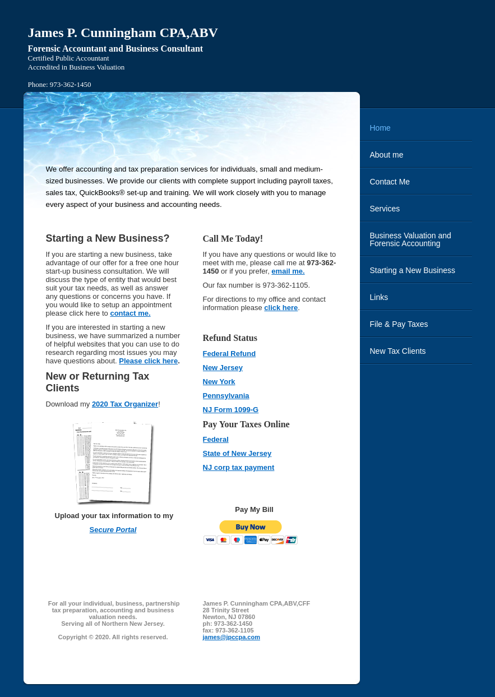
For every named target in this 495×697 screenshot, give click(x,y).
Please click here (148, 361)
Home (380, 127)
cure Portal (117, 529)
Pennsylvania (226, 395)
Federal (216, 439)
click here (281, 307)
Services (385, 208)
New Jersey (223, 367)
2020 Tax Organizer (125, 404)
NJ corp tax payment (239, 467)
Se (94, 529)
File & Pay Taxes (399, 324)
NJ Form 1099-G (231, 409)
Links (379, 297)
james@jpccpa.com (231, 637)
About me (387, 154)
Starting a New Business (413, 270)
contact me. (130, 313)
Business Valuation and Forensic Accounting (410, 239)
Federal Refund (229, 353)
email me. (287, 271)
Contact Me (390, 181)
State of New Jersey (237, 453)
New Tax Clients (398, 351)
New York (219, 381)
